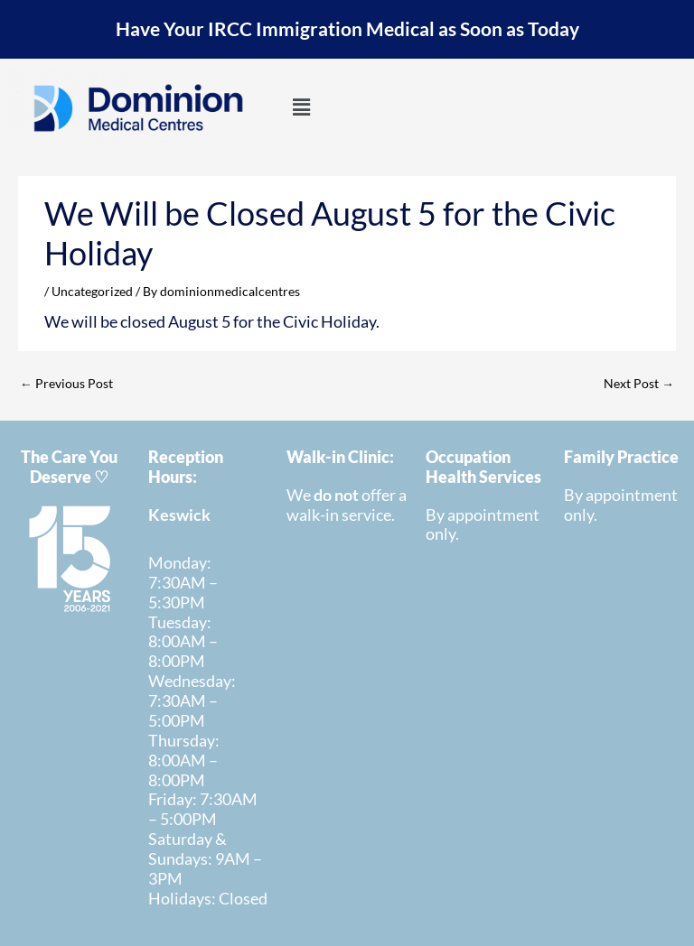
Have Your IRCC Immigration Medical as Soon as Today (347, 29)
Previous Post (66, 383)
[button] (301, 108)
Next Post (639, 383)
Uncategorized (92, 291)
